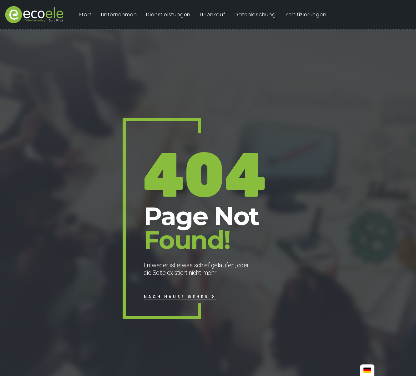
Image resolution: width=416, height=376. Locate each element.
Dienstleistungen (168, 14)
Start (85, 14)
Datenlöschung (255, 14)
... (337, 14)
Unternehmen (119, 14)
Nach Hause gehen (180, 296)
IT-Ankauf (212, 14)
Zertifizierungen (306, 14)
